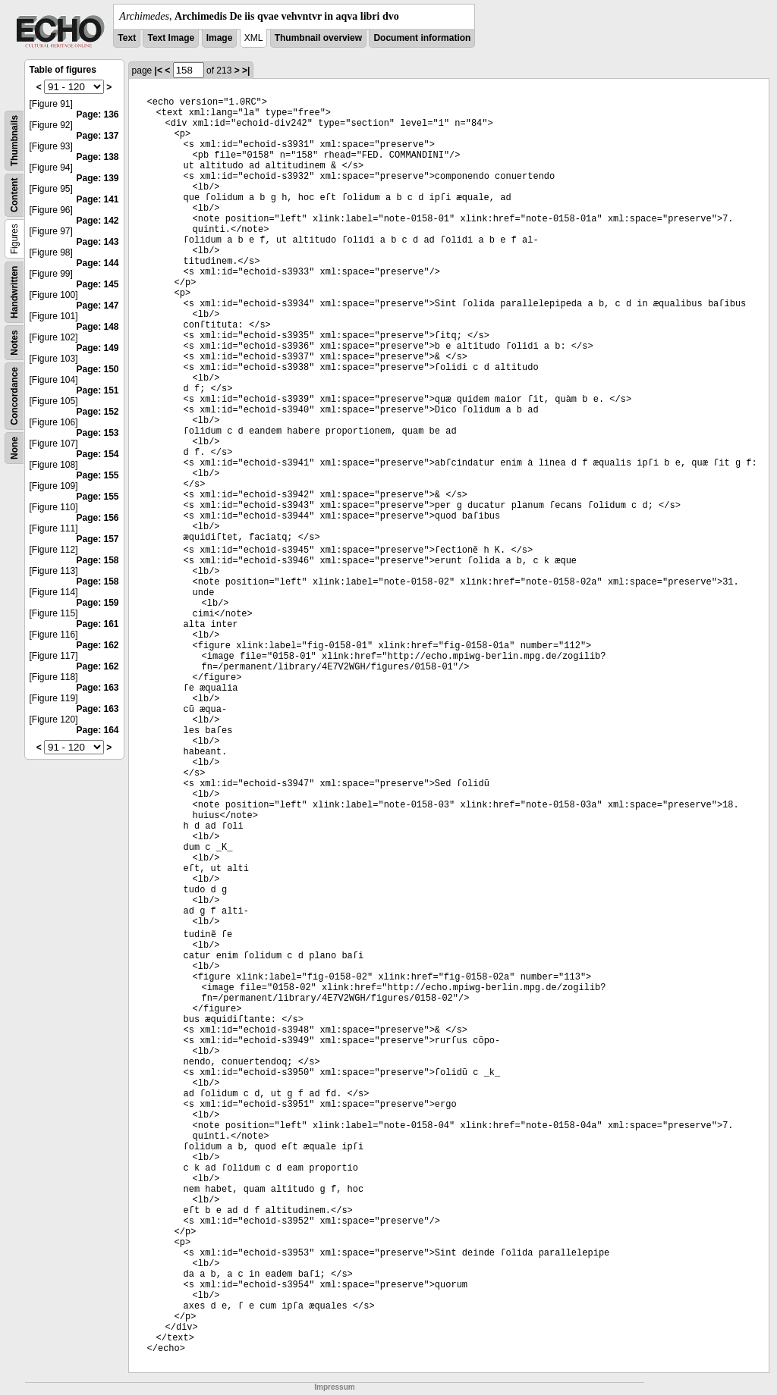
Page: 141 (98, 199)
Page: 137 (98, 135)
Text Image (170, 38)
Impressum (334, 1387)
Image (219, 38)
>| (246, 70)
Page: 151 (98, 390)
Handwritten (14, 292)
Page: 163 (98, 687)
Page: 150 (98, 369)
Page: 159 (98, 602)
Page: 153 (98, 433)
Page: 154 (98, 454)
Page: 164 (98, 730)
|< (158, 70)
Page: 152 (98, 411)
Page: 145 (98, 284)
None (14, 448)
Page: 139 (98, 178)
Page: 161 (98, 624)
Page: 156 (98, 518)
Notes (14, 342)
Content (14, 195)
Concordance (14, 396)
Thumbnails (14, 140)
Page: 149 (98, 348)
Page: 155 (98, 475)
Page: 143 (98, 242)
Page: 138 (98, 157)
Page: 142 (98, 220)
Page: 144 (98, 263)
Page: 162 (98, 645)
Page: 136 (98, 114)
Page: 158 (98, 560)
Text (127, 38)
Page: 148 (98, 326)
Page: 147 (98, 305)
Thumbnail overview (318, 38)
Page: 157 (98, 539)
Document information (421, 38)
